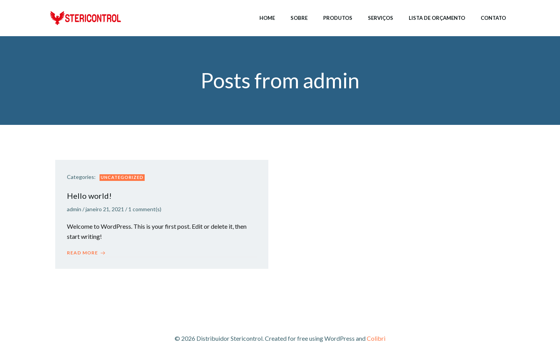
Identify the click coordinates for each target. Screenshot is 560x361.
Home (267, 18)
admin (74, 209)
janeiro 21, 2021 (105, 209)
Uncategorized (122, 177)
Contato (493, 18)
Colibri (376, 338)
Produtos (337, 18)
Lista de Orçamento (437, 18)
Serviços (380, 18)
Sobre (299, 18)
